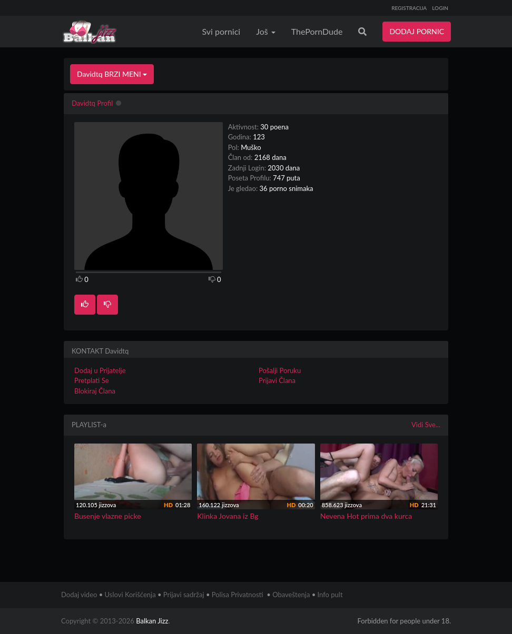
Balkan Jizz (152, 621)
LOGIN (440, 8)
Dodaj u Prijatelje (100, 370)
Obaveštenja (291, 594)
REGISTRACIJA (409, 8)
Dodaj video (79, 594)
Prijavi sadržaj (183, 594)
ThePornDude (317, 31)
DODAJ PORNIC (416, 31)
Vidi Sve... (425, 424)
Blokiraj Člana (94, 391)
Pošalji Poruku (280, 370)
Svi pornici (221, 31)
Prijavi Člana (277, 380)
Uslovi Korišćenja (130, 594)
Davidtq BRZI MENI (112, 73)
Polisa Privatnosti (237, 594)
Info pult (330, 594)
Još (265, 31)
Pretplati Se (91, 380)
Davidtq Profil (92, 103)
